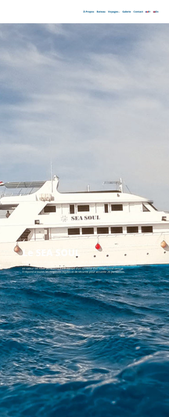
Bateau (101, 11)
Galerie (126, 11)
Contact (138, 11)
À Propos (88, 11)
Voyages (114, 11)
